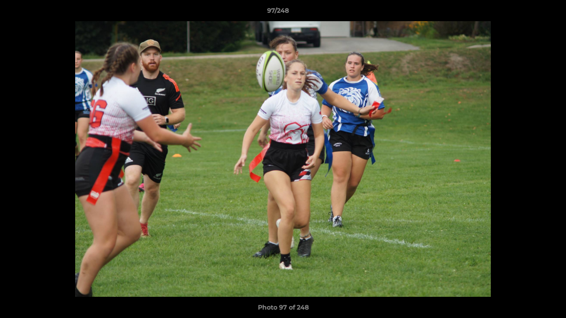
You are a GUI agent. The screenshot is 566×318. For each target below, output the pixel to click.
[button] (529, 13)
